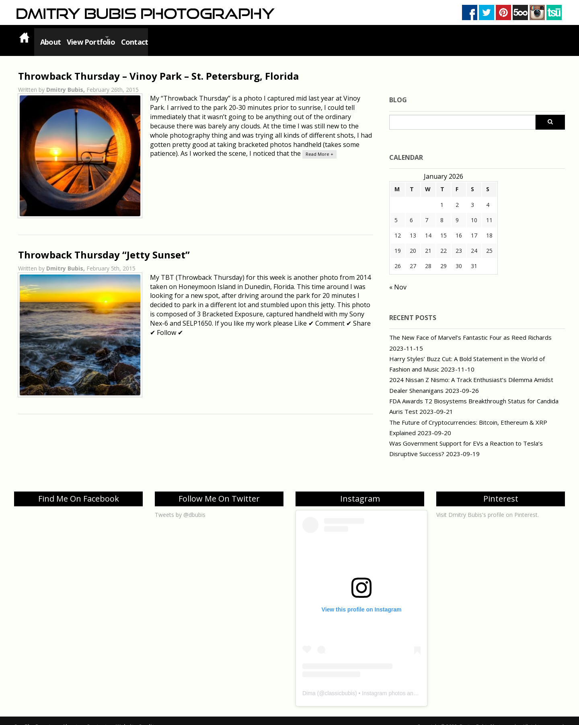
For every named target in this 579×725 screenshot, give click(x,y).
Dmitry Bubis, (66, 80)
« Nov (398, 277)
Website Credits (136, 716)
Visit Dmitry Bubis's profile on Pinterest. (487, 505)
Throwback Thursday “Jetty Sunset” (104, 245)
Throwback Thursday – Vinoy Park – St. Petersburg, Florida (158, 66)
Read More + (319, 144)
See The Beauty (33, 716)
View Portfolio (96, 37)
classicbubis (339, 683)
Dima (309, 683)
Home (24, 37)
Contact (153, 37)
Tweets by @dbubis (180, 505)
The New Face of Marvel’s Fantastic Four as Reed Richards (470, 328)
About (50, 37)
